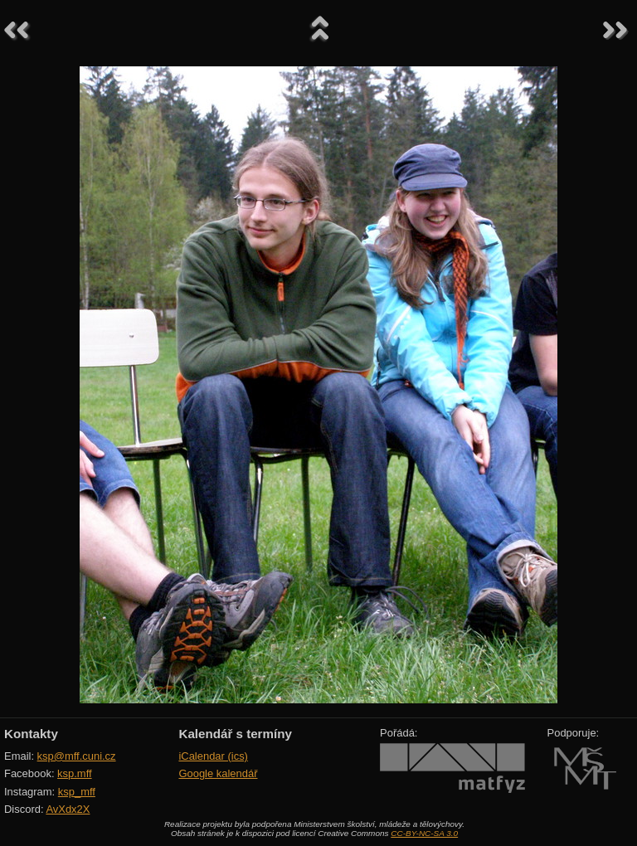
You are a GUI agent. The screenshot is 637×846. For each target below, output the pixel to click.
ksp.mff (74, 773)
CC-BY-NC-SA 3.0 (424, 833)
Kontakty (31, 734)
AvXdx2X (68, 809)
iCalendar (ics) (213, 756)
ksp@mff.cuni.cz (76, 756)
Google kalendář (217, 773)
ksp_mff (76, 791)
